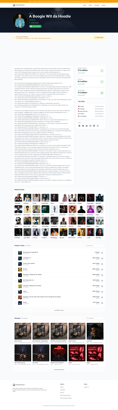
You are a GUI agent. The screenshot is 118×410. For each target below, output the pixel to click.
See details (81, 73)
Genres (103, 5)
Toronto (82, 113)
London (82, 106)
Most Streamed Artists (65, 398)
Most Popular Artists (65, 395)
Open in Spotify (35, 26)
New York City (83, 111)
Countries (96, 5)
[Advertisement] (59, 52)
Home (84, 5)
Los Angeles (83, 116)
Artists (90, 5)
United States (35, 23)
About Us (86, 387)
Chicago (82, 108)
